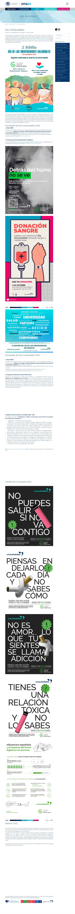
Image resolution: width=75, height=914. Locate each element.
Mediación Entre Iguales (61, 47)
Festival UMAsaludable (61, 44)
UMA (6, 24)
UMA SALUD (12, 24)
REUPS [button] (37, 9)
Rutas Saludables (60, 61)
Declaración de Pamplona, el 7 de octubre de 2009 (36, 39)
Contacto (58, 38)
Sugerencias (59, 35)
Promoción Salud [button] (24, 9)
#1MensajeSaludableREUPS (62, 58)
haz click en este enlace (24, 136)
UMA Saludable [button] (11, 9)
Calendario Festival (60, 67)
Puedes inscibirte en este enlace (33, 143)
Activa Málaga (59, 74)
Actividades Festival (60, 64)
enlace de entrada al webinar (17, 449)
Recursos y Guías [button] (50, 9)
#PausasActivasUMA (61, 53)
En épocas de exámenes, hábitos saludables (62, 71)
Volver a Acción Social (61, 77)
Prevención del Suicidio (61, 56)
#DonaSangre (59, 50)
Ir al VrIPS (58, 80)
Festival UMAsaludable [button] (63, 9)
